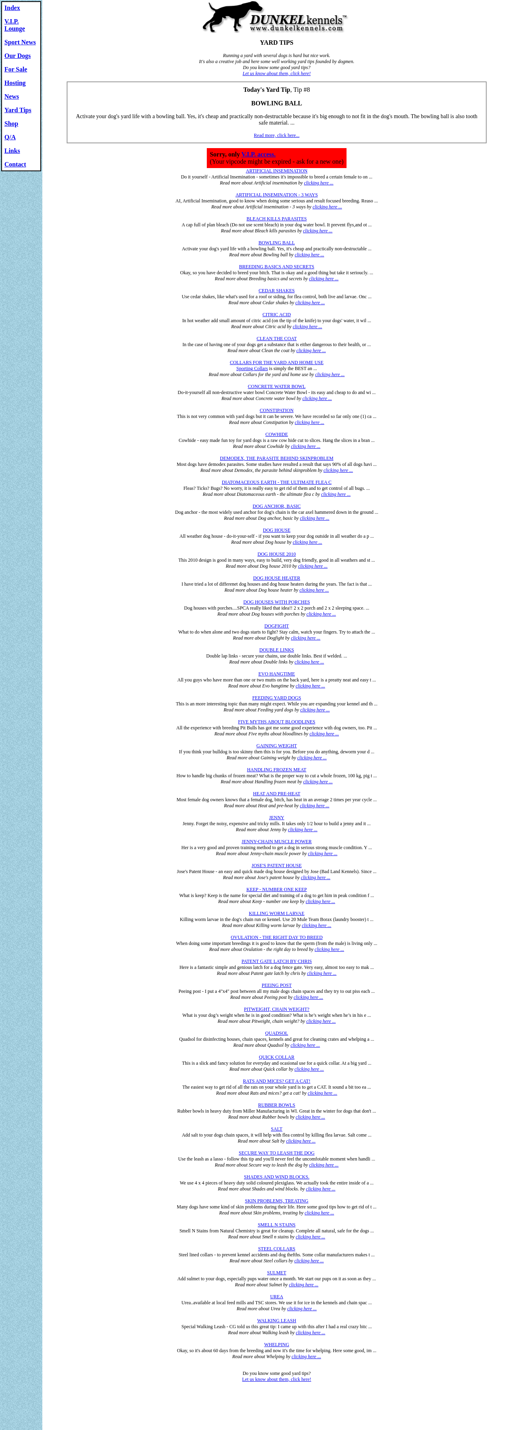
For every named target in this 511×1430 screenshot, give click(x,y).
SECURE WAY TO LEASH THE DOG (277, 1153)
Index (12, 7)
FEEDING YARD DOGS (276, 698)
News (11, 96)
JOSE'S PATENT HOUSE (277, 865)
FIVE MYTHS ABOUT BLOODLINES (276, 722)
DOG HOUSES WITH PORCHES (277, 602)
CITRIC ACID (276, 314)
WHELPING (276, 1344)
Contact (15, 164)
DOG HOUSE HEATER (276, 578)
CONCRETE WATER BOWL (276, 386)
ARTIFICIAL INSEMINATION (277, 171)
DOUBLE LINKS (276, 650)
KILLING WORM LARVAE (276, 913)
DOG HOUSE (277, 530)
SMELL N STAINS (277, 1225)
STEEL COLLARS (276, 1249)
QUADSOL (276, 1033)
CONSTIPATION (277, 410)
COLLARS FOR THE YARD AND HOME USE (277, 362)
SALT (277, 1129)
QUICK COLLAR (277, 1057)
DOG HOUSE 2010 (276, 554)
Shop (11, 123)
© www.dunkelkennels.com (157, 1390)
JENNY (276, 817)
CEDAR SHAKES (277, 290)
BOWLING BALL (277, 243)
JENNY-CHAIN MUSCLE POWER (276, 841)
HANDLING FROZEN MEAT (277, 769)
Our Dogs (17, 55)
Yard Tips (17, 110)
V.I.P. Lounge (14, 25)
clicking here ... (318, 183)
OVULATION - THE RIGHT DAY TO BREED (277, 937)
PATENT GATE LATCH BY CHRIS (277, 961)
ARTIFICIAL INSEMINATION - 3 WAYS (277, 195)
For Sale (15, 69)
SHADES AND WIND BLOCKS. (276, 1177)
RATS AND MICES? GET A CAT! (277, 1081)
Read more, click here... (276, 135)
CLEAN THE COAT (277, 338)
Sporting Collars (252, 368)
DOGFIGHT (276, 626)
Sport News (20, 42)
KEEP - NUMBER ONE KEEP (276, 889)
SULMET (276, 1273)
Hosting (15, 82)
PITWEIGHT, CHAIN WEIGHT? (276, 1009)
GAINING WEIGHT (276, 746)
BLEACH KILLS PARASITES (277, 219)
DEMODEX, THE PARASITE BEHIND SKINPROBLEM (276, 458)
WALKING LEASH (276, 1320)
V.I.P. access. (259, 154)
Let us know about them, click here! (277, 73)
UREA (276, 1296)
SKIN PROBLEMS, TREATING (277, 1201)
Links (12, 150)
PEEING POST (276, 985)
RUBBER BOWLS (276, 1105)
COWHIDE (276, 434)
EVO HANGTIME (276, 674)
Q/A (10, 137)
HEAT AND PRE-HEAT (276, 793)
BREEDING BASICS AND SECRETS (276, 266)
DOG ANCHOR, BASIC (277, 506)
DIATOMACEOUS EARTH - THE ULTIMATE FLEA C (276, 482)
